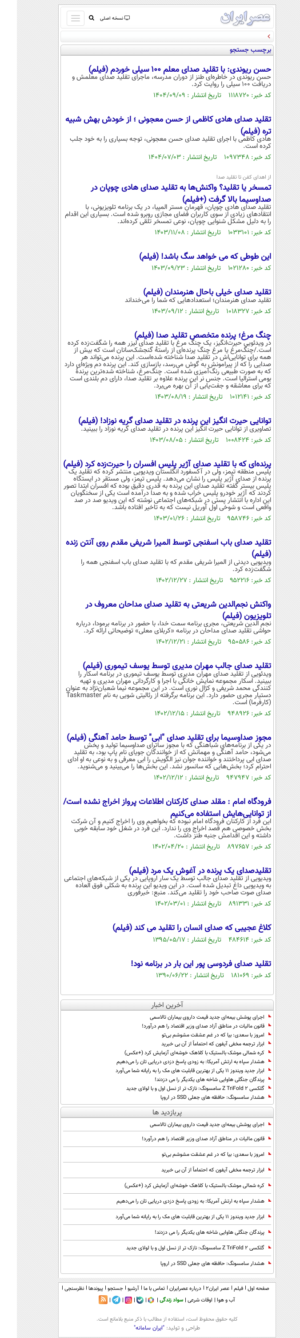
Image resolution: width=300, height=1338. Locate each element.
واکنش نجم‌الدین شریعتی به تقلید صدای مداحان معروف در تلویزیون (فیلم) (161, 611)
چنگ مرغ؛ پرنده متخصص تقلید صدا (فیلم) (185, 336)
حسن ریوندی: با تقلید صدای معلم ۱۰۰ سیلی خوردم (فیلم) (163, 70)
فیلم (221, 1289)
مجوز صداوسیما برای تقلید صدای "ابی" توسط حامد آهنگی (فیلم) (152, 738)
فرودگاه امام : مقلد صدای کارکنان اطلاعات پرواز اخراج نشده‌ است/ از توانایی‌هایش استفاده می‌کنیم (150, 808)
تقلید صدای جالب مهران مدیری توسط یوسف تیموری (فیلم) (160, 666)
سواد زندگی (154, 1300)
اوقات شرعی (183, 1300)
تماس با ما (137, 1289)
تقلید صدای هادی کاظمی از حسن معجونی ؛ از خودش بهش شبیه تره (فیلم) (151, 126)
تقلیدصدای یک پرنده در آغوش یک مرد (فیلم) (183, 871)
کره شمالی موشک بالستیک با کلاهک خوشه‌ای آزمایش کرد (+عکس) (181, 1053)
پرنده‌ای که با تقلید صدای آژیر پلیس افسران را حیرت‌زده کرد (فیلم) (150, 464)
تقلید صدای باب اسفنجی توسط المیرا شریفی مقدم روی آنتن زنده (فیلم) (151, 549)
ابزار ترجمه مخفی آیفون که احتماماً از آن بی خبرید (199, 1044)
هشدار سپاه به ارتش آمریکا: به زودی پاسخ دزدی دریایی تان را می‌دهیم (177, 1062)
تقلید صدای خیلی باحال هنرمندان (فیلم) (190, 292)
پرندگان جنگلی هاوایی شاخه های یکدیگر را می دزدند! (196, 1080)
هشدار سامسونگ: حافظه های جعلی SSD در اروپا (199, 1097)
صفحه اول (241, 1289)
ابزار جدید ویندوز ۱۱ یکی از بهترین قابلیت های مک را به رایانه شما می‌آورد (176, 1071)
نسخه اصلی (97, 18)
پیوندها (79, 1289)
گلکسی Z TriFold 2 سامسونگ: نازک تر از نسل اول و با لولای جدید (181, 1089)
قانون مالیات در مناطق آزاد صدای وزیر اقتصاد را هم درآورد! (189, 1026)
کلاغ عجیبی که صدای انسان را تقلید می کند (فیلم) (175, 928)
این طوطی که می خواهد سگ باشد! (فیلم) (188, 257)
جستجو (98, 1289)
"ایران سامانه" (132, 1328)
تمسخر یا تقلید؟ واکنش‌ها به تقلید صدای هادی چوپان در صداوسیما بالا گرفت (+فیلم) (164, 194)
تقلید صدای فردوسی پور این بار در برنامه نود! (184, 964)
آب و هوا (209, 1300)
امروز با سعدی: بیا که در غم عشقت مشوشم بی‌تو (199, 1035)
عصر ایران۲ (200, 1289)
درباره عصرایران (168, 1289)
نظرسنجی (57, 1289)
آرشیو (116, 1289)
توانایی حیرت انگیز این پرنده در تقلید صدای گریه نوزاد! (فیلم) (157, 421)
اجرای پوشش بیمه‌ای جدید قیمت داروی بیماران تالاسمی (193, 1017)
